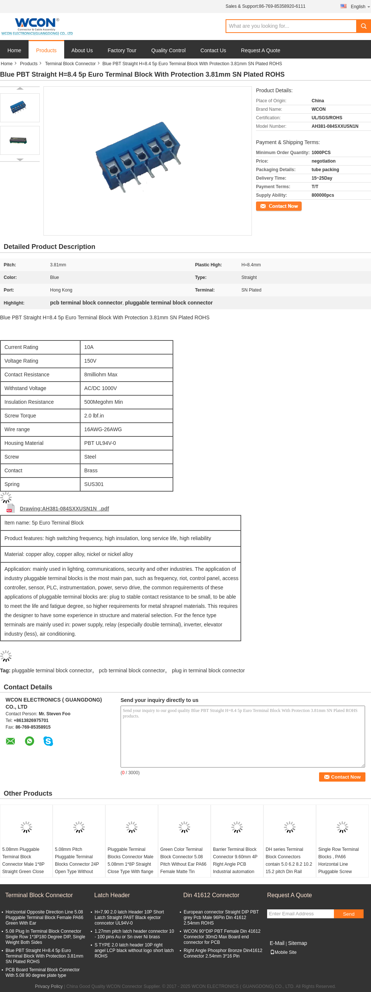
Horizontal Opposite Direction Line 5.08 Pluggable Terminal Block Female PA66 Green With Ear (44, 917)
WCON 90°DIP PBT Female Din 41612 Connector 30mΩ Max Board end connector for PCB (222, 937)
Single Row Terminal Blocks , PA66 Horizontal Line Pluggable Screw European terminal (338, 864)
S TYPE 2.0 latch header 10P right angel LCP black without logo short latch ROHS (134, 950)
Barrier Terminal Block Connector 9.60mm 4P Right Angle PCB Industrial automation (235, 860)
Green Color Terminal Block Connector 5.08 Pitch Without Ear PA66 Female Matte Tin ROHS (183, 864)
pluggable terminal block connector (52, 670)
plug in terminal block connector (208, 670)
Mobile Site (283, 952)
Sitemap (297, 943)
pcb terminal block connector (132, 670)
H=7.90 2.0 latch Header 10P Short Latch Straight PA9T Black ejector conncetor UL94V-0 (129, 917)
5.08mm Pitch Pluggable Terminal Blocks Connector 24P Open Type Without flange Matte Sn (77, 864)
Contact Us (213, 50)
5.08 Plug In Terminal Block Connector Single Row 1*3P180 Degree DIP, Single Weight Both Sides (45, 937)
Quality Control (168, 50)
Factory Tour (122, 50)
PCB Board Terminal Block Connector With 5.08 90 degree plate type (43, 972)
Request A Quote (260, 50)
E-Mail (277, 943)
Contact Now (269, 205)
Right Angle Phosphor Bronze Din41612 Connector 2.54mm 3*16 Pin (223, 953)
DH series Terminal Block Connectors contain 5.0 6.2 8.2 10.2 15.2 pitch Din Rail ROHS (289, 864)
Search (363, 26)
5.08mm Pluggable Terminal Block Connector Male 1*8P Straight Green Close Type (23, 864)
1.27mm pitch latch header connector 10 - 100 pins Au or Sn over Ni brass (134, 934)
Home (14, 50)
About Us (82, 50)
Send (348, 914)
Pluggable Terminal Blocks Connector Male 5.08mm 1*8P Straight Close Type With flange (130, 860)
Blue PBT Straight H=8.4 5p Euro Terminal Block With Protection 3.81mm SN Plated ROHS (44, 956)
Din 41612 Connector (211, 895)
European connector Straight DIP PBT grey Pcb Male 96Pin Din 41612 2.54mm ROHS (221, 917)
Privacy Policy (49, 986)
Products (46, 50)
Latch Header (112, 895)
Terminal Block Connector (70, 63)
